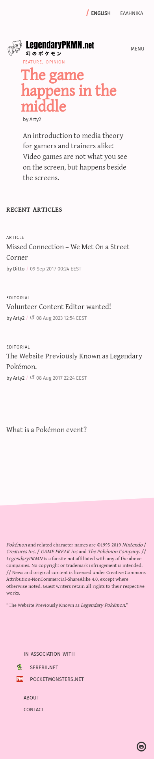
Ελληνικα (131, 12)
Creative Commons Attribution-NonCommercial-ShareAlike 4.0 (76, 575)
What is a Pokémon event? (46, 429)
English (101, 12)
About (31, 696)
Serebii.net (44, 666)
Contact (34, 708)
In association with (49, 653)
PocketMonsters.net (57, 678)
